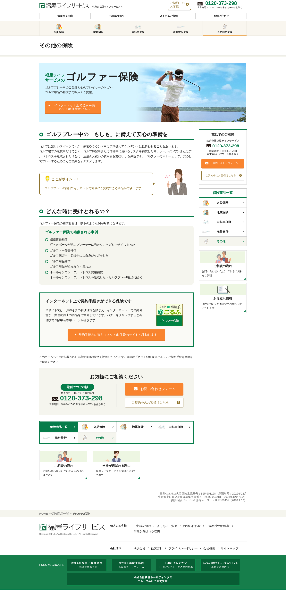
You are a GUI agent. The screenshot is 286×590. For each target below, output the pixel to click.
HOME (43, 513)
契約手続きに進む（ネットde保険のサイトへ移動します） (119, 334)
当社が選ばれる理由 (147, 531)
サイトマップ (229, 548)
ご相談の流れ (116, 15)
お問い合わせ (221, 15)
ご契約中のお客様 (218, 526)
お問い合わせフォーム (158, 389)
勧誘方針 (157, 548)
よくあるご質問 (169, 15)
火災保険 (93, 427)
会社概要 (209, 548)
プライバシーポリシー (183, 548)
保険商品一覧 (59, 427)
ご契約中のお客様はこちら (150, 402)
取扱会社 (139, 548)
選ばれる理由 (65, 15)
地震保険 (132, 427)
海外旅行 (55, 438)
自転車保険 (170, 427)
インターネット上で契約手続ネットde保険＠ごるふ (74, 107)
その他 (92, 438)
